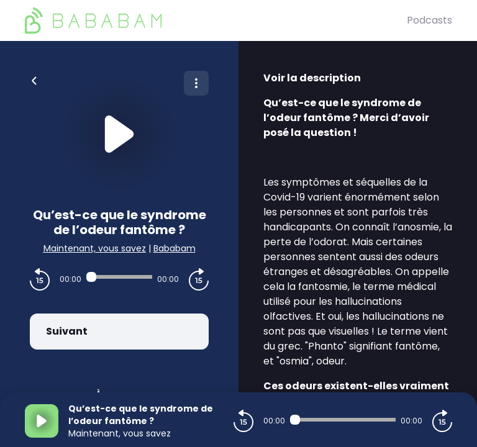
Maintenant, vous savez (94, 248)
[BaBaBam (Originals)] (216, 20)
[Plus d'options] (196, 83)
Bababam (174, 248)
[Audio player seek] (119, 276)
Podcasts (429, 20)
